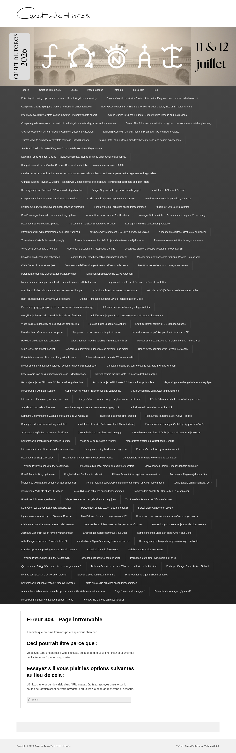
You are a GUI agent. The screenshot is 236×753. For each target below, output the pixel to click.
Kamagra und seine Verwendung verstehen (148, 223)
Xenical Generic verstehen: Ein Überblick (107, 215)
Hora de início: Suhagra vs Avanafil (107, 324)
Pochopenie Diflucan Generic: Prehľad (100, 558)
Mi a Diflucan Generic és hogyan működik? (104, 516)
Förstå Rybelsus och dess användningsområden (98, 491)
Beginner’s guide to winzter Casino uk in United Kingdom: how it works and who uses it (152, 98)
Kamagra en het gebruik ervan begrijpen (105, 449)
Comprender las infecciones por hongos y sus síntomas (113, 524)
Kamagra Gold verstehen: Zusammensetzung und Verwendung (172, 215)
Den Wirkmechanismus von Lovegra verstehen (163, 265)
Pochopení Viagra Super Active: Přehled (187, 566)
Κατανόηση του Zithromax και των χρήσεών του (46, 507)
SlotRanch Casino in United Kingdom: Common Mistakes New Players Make (61, 148)
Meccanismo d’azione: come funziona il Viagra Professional (168, 257)
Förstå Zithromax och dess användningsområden (120, 207)
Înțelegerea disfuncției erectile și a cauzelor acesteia (106, 466)
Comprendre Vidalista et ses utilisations (42, 491)
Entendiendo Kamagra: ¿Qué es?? (172, 591)
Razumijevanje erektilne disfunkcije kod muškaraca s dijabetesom (109, 240)
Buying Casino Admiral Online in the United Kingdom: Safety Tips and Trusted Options (146, 106)
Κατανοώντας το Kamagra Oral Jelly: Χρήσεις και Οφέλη (119, 232)
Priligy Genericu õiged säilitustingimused (146, 574)
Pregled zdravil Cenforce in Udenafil (83, 474)
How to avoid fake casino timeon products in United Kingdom (53, 374)
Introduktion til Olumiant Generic (168, 190)
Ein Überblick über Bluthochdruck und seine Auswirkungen (52, 290)
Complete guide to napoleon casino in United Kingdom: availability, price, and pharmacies (68, 123)
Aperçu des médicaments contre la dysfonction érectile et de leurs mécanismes (63, 591)
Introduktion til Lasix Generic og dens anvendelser (47, 449)
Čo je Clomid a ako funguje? (130, 591)
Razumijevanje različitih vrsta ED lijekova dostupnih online (52, 190)
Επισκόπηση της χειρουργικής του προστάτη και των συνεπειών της (57, 307)
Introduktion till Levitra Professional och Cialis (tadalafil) (50, 232)
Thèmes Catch (211, 746)
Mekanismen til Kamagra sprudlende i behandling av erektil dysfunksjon (59, 282)
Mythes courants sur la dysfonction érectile (44, 574)
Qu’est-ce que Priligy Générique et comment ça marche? (51, 566)
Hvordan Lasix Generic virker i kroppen (42, 332)
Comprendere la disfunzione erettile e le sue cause (149, 457)
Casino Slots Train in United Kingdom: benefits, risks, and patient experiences (140, 140)
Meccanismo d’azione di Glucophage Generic (91, 248)
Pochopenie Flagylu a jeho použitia (188, 474)
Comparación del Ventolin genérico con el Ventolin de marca (96, 265)
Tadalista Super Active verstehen (145, 549)
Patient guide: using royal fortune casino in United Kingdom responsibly (59, 98)
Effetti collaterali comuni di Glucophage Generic (160, 324)
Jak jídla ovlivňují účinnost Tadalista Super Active (172, 290)
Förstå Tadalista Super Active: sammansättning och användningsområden (125, 482)
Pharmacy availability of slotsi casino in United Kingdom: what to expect (59, 115)
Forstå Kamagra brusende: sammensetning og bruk (48, 215)
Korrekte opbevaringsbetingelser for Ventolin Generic (49, 549)
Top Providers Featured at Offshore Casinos (148, 499)
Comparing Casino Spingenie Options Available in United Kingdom (56, 106)
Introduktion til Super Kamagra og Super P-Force (47, 599)
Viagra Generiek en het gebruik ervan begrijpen (90, 499)
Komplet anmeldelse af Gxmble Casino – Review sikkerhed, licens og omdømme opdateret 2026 (72, 165)
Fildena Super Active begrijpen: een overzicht (136, 474)
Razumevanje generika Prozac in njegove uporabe (48, 583)
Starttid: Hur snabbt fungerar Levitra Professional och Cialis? (112, 298)
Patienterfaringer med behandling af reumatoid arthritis (99, 257)
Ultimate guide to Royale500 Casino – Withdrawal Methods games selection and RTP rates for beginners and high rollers (85, 181)
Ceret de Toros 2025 (50, 90)
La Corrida (138, 90)
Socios (74, 90)
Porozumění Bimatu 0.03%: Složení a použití (105, 507)
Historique (118, 90)
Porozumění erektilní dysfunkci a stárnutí (157, 449)
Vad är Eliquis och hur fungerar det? (193, 482)
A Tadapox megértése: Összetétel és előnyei (182, 232)
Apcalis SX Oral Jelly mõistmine (172, 207)
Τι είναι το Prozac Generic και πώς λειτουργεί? (45, 558)
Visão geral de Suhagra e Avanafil (39, 248)
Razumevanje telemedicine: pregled (40, 223)
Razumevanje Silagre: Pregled (37, 457)
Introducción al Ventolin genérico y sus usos (168, 198)
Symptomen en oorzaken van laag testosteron (96, 332)
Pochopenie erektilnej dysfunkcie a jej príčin (153, 558)
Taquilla (25, 90)
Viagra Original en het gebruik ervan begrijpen (116, 190)
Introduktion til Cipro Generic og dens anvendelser (103, 541)
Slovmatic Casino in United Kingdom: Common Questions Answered (57, 131)
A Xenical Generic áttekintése (102, 549)
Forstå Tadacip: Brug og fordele (38, 474)
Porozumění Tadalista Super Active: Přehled (92, 223)
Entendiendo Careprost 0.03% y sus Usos (105, 532)
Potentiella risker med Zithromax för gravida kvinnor (48, 273)
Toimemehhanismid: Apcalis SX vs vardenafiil (110, 273)
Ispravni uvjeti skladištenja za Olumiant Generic (46, 516)
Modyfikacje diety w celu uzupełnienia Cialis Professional (51, 315)
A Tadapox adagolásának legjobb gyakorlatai (126, 307)
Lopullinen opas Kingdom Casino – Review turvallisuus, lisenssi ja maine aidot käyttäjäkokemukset (73, 156)
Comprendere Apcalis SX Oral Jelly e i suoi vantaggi (161, 491)
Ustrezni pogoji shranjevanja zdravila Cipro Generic (179, 524)
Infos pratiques (95, 90)
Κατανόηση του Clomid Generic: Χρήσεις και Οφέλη (171, 466)
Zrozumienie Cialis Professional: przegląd (43, 240)
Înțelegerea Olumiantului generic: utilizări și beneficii (48, 482)
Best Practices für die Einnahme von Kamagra (45, 298)
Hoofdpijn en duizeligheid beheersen (40, 257)
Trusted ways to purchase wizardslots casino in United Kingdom (55, 140)
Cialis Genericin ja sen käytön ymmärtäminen (111, 198)
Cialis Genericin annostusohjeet (38, 265)
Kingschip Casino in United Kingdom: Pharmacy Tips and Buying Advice (141, 131)
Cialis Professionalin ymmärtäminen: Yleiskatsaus (47, 524)
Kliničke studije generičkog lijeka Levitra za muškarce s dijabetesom (127, 315)
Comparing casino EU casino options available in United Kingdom (141, 365)
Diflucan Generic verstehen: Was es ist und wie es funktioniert (124, 566)
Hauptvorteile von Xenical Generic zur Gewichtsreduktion (137, 282)
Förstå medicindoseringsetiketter (38, 499)
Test (156, 90)
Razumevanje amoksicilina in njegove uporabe (178, 240)
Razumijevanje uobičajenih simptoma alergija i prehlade (168, 541)
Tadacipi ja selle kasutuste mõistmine (95, 574)
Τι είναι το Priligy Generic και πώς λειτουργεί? (45, 466)
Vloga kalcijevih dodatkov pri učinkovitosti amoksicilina (50, 324)
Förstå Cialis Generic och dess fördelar (103, 599)
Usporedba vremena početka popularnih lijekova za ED (154, 248)
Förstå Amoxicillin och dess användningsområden (111, 583)
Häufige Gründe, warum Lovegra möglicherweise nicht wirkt (52, 207)
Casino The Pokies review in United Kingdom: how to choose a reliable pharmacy (169, 123)
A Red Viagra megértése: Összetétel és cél (44, 541)
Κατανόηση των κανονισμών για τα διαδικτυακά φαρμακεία (167, 516)
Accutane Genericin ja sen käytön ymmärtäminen (47, 532)
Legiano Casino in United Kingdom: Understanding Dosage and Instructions (147, 115)
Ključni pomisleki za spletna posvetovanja (115, 290)
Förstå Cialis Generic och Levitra (155, 507)
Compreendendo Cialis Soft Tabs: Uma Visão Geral (164, 532)
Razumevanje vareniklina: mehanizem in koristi (88, 457)
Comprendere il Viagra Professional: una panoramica (49, 198)
